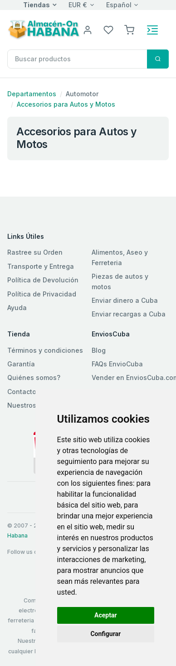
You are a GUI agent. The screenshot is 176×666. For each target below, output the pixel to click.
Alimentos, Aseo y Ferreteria (120, 257)
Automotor (82, 94)
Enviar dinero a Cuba (125, 300)
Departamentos (31, 94)
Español (119, 5)
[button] (129, 29)
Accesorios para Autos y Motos (66, 104)
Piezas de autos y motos (120, 281)
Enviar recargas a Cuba (129, 314)
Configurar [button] (105, 633)
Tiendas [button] (36, 5)
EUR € (77, 5)
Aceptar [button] (105, 615)
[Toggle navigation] (152, 30)
